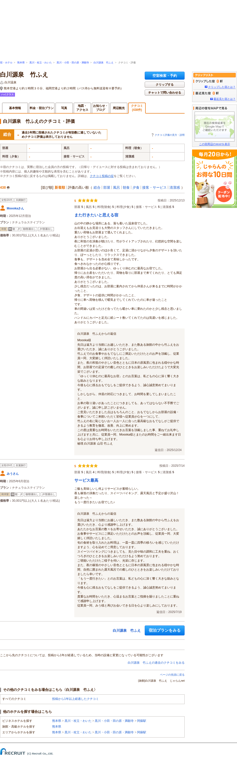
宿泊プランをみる (165, 630)
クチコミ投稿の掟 (102, 176)
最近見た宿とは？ (225, 98)
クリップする (165, 84)
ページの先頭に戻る (172, 674)
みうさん (13, 473)
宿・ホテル (6, 62)
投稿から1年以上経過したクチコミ (75, 699)
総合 (97, 187)
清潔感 (174, 187)
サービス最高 (86, 480)
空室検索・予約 (164, 76)
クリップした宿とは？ (222, 86)
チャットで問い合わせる (164, 92)
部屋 (106, 187)
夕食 (135, 187)
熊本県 (21, 62)
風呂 (116, 187)
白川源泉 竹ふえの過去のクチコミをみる (156, 662)
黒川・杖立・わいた (40, 62)
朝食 (126, 187)
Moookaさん (15, 208)
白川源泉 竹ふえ (104, 62)
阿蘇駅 (141, 721)
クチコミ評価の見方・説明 (170, 135)
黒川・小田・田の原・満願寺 (73, 62)
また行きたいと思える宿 (96, 215)
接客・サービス (154, 187)
